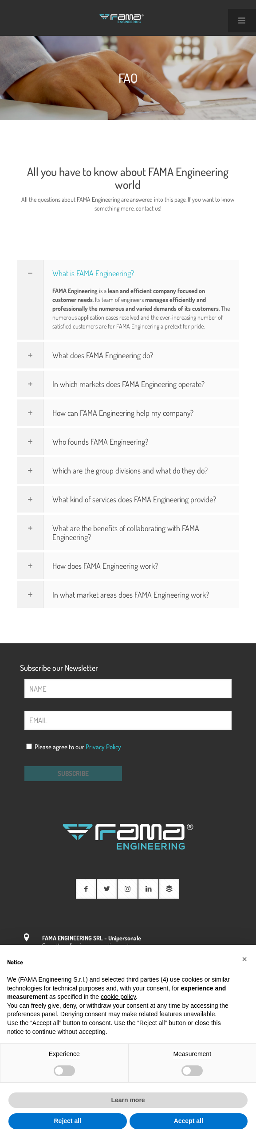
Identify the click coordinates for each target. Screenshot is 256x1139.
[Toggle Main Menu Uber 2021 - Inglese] (242, 20)
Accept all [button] (188, 1120)
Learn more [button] (128, 1100)
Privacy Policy (103, 747)
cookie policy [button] (118, 996)
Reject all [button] (67, 1120)
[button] (244, 959)
